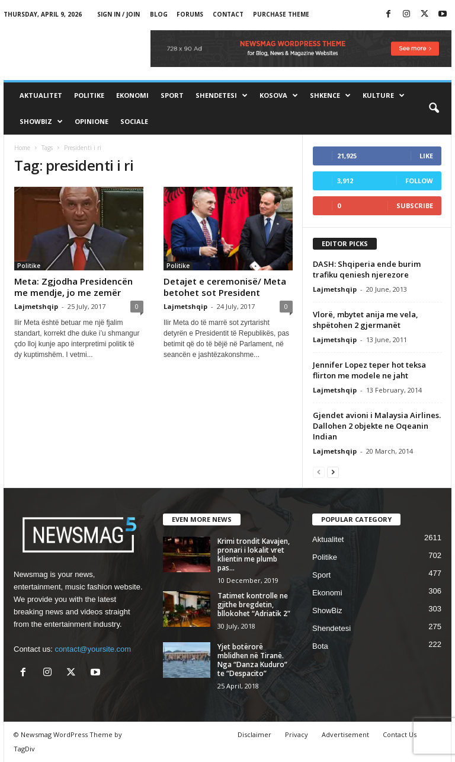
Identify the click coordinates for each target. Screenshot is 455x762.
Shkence (330, 95)
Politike (89, 95)
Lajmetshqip (36, 306)
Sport (172, 95)
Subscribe (414, 205)
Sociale (134, 121)
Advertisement (345, 734)
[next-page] (333, 472)
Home (22, 148)
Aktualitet (41, 95)
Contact (228, 14)
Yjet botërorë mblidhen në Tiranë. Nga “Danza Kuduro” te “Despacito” (252, 660)
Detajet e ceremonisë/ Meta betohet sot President (225, 286)
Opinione (91, 121)
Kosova (278, 95)
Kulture (384, 95)
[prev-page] (319, 472)
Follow (419, 180)
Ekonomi (132, 95)
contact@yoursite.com (93, 649)
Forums (190, 14)
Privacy (296, 734)
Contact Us (399, 734)
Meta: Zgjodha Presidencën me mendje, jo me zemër (73, 286)
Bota (320, 646)
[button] (434, 108)
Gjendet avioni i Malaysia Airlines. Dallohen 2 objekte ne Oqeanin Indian (377, 426)
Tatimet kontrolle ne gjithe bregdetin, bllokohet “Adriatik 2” (253, 604)
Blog (159, 14)
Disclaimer (254, 734)
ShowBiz (41, 122)
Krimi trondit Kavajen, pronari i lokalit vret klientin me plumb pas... (253, 554)
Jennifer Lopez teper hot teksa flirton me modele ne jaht (369, 370)
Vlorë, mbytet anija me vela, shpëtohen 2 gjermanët (365, 319)
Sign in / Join (118, 14)
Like (426, 155)
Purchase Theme (281, 14)
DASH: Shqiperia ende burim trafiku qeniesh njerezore (367, 269)
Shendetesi (222, 95)
